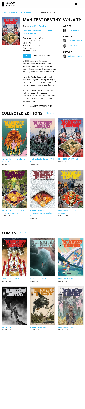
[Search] (76, 4)
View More (50, 113)
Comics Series (13, 13)
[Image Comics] (8, 4)
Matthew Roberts (75, 40)
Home (4, 13)
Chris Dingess (73, 30)
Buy (27, 56)
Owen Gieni (72, 46)
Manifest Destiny (27, 13)
